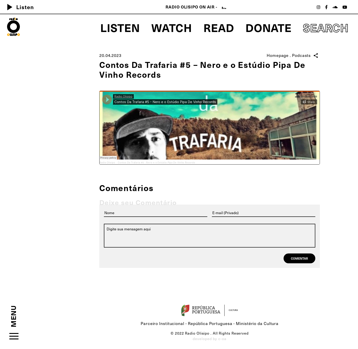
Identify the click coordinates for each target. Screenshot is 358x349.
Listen (19, 7)
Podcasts (301, 55)
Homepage (278, 55)
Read (218, 27)
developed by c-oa (209, 338)
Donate (268, 27)
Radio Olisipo (107, 162)
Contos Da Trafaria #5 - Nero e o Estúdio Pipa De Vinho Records (156, 162)
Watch (171, 27)
